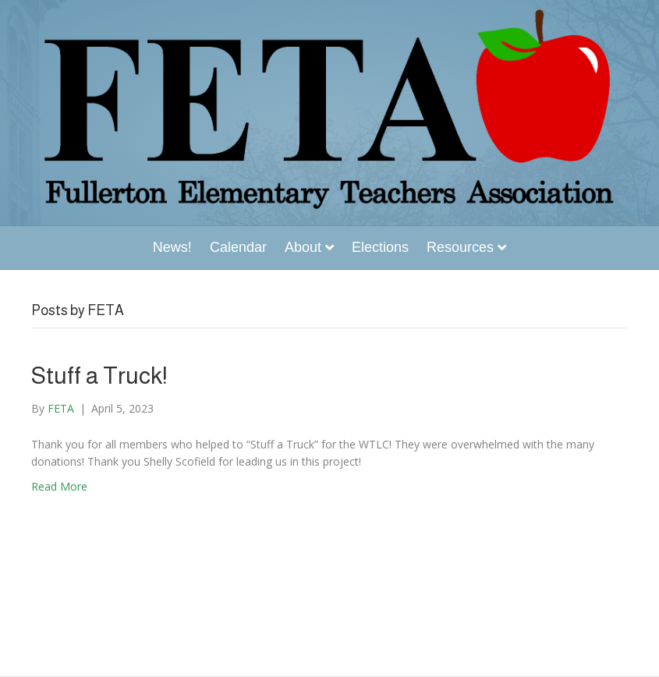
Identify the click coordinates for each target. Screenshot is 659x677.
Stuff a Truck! (99, 375)
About (303, 247)
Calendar (238, 247)
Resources (460, 247)
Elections (380, 247)
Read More (59, 486)
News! (172, 247)
